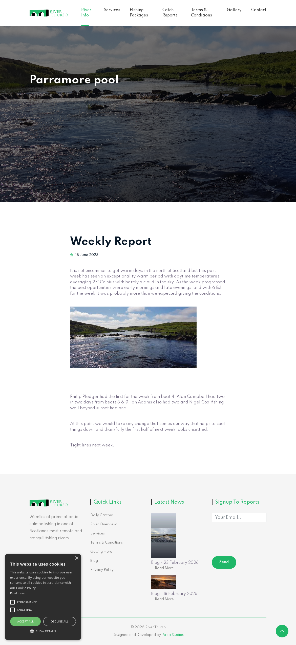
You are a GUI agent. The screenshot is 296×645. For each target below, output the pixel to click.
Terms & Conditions (201, 12)
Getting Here (101, 551)
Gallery (234, 10)
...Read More (162, 568)
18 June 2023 (84, 255)
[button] (43, 631)
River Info (86, 12)
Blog (94, 561)
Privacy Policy (102, 570)
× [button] (76, 558)
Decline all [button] (60, 621)
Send (224, 562)
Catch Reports (170, 12)
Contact (258, 10)
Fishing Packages (139, 12)
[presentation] (250, 540)
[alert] (43, 597)
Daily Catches (102, 515)
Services (112, 10)
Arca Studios (173, 635)
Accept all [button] (25, 621)
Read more (17, 593)
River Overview (103, 524)
